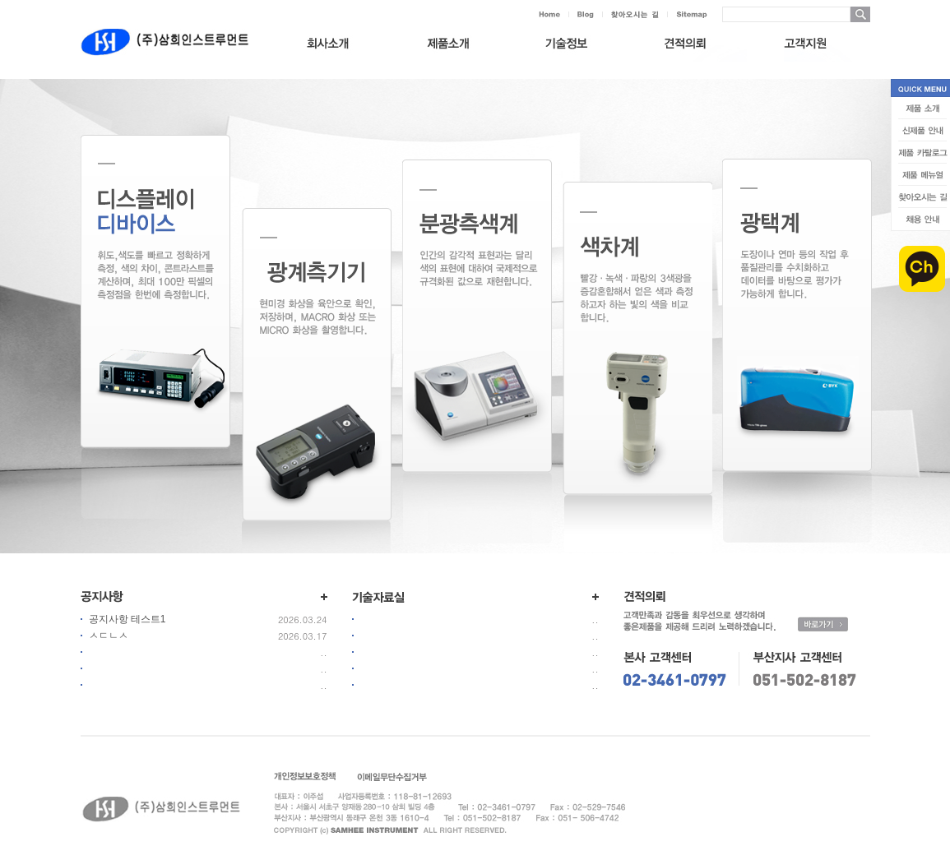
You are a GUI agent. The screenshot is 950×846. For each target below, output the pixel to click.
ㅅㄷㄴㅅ (108, 635)
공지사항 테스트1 (127, 619)
